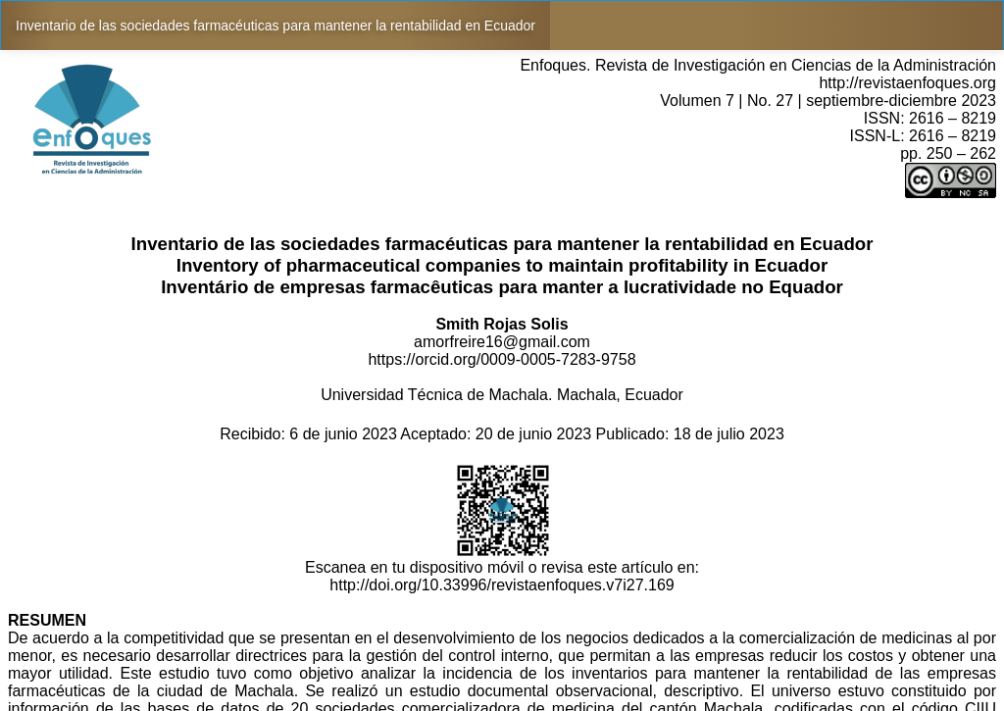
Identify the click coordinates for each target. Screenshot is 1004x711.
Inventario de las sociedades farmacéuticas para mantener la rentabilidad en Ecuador (275, 25)
